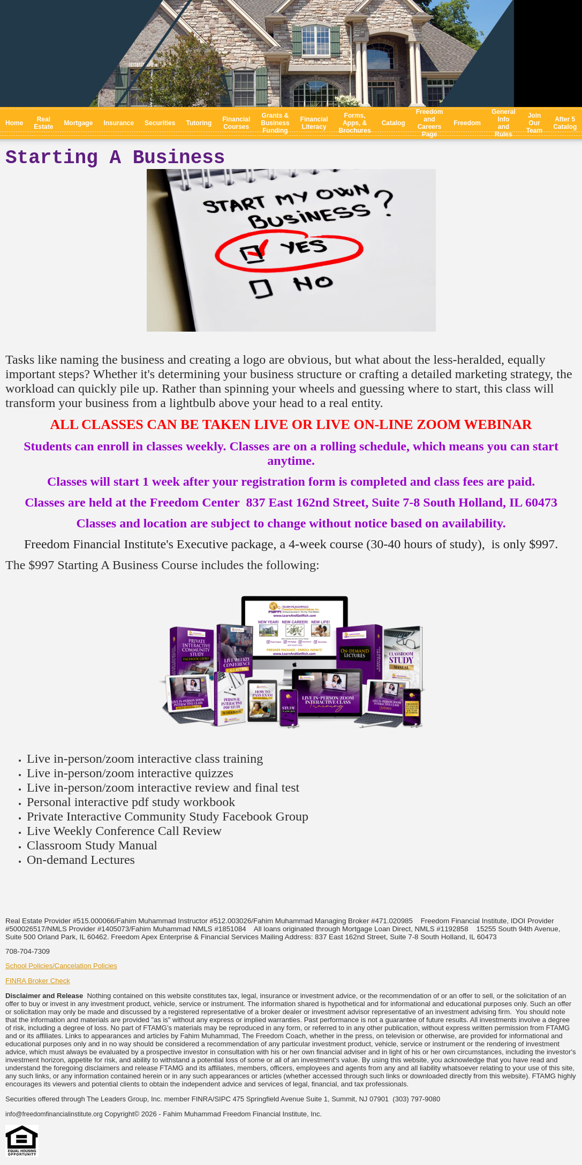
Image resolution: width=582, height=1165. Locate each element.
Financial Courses (236, 123)
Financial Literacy (314, 123)
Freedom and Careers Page (429, 123)
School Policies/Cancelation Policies (61, 966)
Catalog (393, 123)
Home (14, 123)
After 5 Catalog (565, 123)
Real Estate (43, 123)
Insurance (118, 123)
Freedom (467, 123)
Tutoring (198, 123)
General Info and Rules (504, 123)
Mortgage (78, 123)
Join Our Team (534, 123)
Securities (160, 123)
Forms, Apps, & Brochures (355, 123)
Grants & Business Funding (275, 123)
